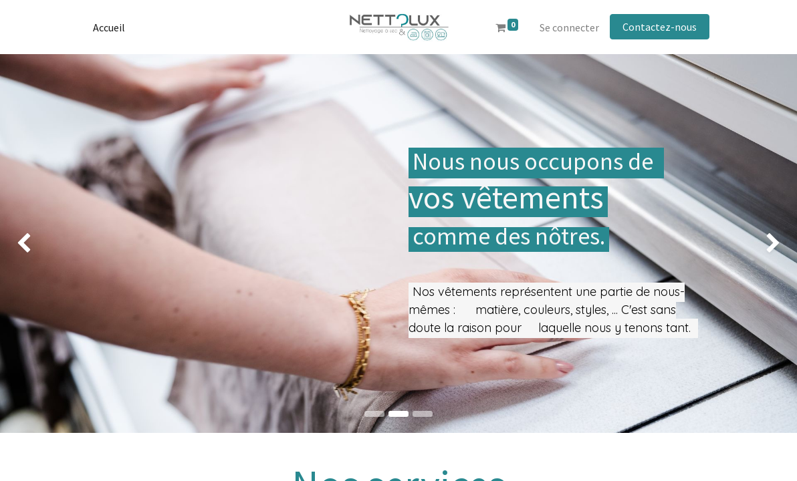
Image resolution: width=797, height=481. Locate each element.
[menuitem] (109, 27)
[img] (32, 243)
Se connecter (569, 27)
